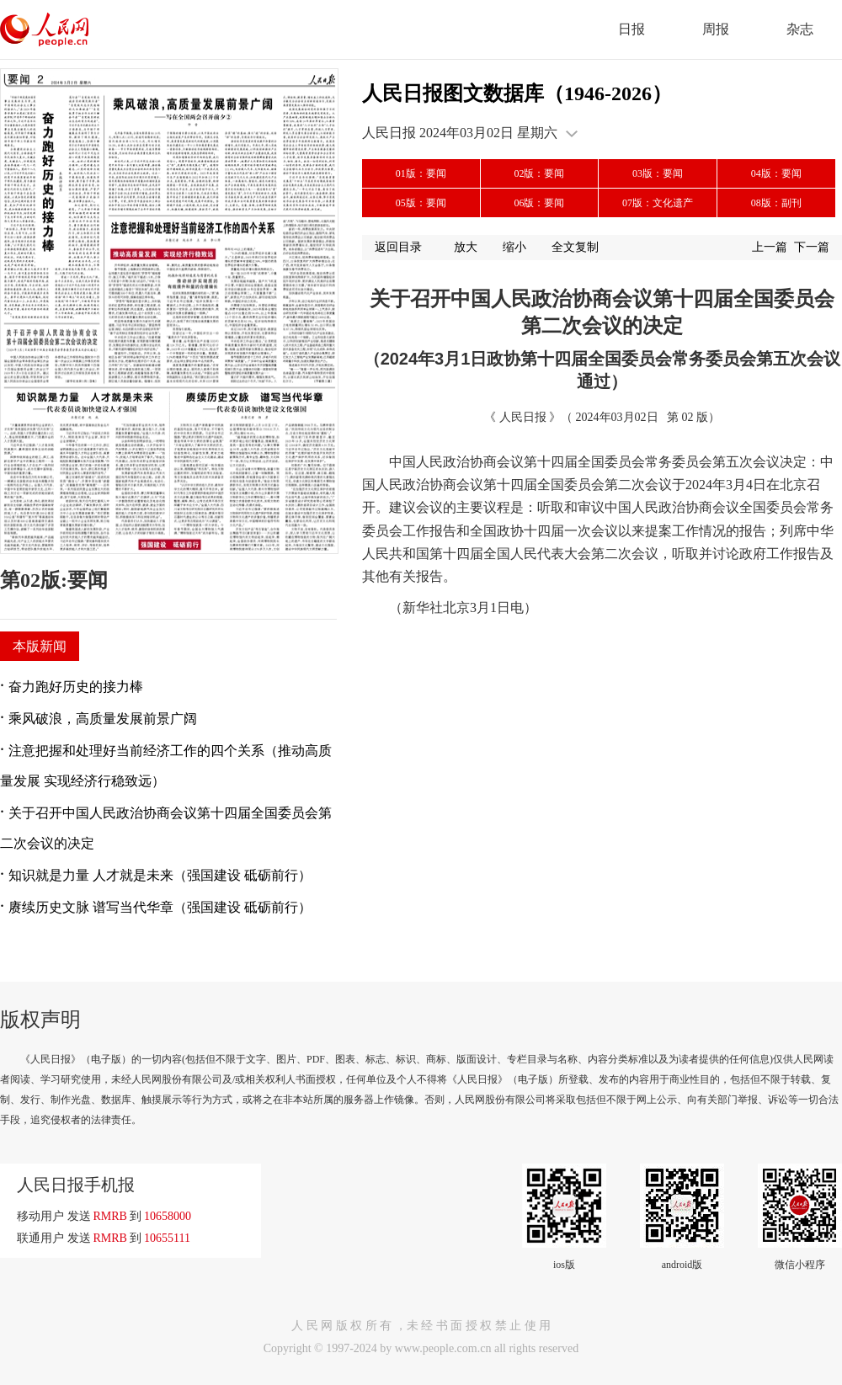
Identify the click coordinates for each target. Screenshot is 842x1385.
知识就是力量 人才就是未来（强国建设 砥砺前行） (160, 875)
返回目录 (398, 247)
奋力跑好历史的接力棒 (75, 686)
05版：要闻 (421, 203)
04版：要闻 (776, 173)
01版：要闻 (421, 173)
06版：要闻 (539, 203)
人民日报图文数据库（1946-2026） (517, 93)
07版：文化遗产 (657, 203)
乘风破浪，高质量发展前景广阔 (102, 718)
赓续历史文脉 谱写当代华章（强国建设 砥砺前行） (160, 907)
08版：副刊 (776, 203)
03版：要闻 (657, 173)
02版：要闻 (539, 173)
